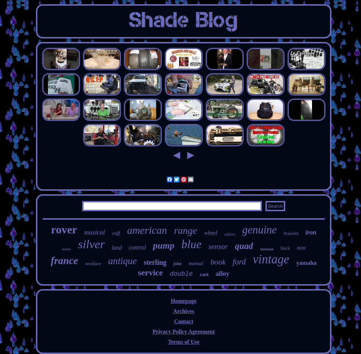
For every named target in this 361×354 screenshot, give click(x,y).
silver (91, 244)
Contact (183, 321)
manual (196, 263)
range (185, 230)
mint (301, 248)
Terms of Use (183, 342)
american (147, 230)
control (137, 247)
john (177, 263)
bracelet (291, 233)
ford (239, 261)
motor (66, 249)
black (285, 248)
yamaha (306, 263)
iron (310, 232)
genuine (259, 230)
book (218, 261)
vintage (271, 259)
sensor (218, 246)
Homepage (184, 301)
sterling (155, 262)
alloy (223, 273)
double (181, 273)
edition (229, 234)
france (64, 260)
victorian (267, 249)
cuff (116, 233)
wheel (210, 233)
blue (192, 244)
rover (64, 229)
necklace (93, 263)
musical (94, 232)
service (150, 272)
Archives (183, 311)
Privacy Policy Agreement (184, 332)
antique (122, 261)
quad (244, 246)
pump (164, 245)
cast (204, 274)
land (117, 248)
